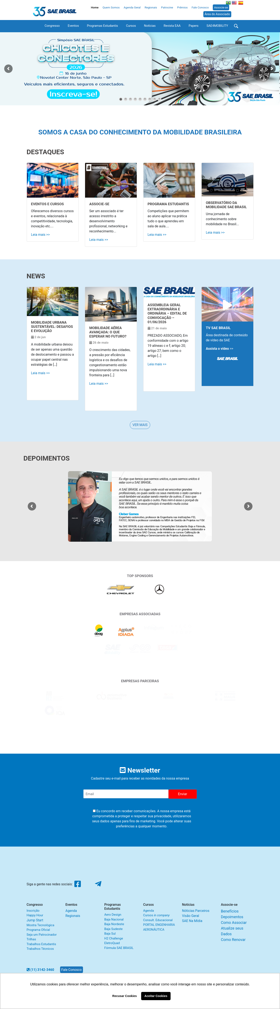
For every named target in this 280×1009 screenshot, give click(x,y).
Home (95, 7)
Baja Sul (110, 933)
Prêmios (182, 7)
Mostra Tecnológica (40, 925)
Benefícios (230, 911)
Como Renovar (233, 939)
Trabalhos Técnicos (40, 949)
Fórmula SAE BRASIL (119, 948)
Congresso (52, 26)
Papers (193, 26)
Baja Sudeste (113, 929)
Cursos (131, 26)
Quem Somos (111, 7)
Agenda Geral (132, 7)
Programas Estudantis (102, 26)
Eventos (73, 26)
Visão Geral (190, 916)
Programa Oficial (38, 930)
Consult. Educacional (158, 920)
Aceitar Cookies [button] (156, 996)
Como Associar (234, 922)
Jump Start (35, 920)
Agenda (71, 911)
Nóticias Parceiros (195, 911)
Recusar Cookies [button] (124, 996)
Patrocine (167, 7)
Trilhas (31, 939)
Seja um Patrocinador (42, 935)
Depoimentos (232, 917)
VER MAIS (140, 425)
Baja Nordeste (114, 924)
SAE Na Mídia (192, 921)
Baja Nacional (114, 919)
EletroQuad (112, 943)
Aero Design (112, 915)
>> (219, 349)
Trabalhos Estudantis (41, 944)
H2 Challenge (113, 938)
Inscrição (33, 911)
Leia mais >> (40, 235)
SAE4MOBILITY (217, 26)
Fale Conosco (200, 7)
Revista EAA (172, 26)
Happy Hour (35, 915)
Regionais (151, 7)
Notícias (149, 26)
